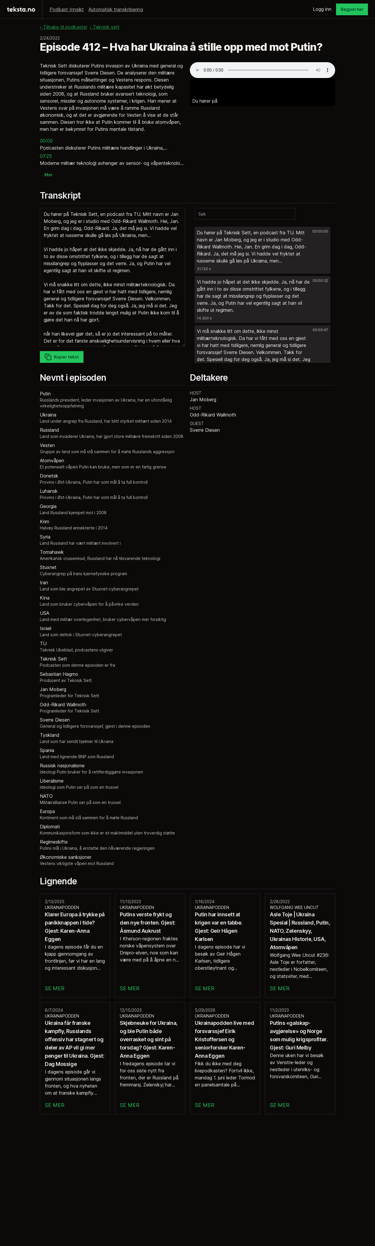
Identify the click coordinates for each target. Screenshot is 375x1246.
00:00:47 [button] (320, 330)
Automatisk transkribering (115, 9)
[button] (262, 250)
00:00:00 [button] (320, 231)
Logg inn (322, 9)
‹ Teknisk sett (105, 27)
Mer (48, 174)
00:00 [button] (46, 141)
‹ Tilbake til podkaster (63, 27)
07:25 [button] (46, 156)
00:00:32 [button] (320, 280)
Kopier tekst (62, 356)
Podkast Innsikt (67, 9)
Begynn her (352, 9)
